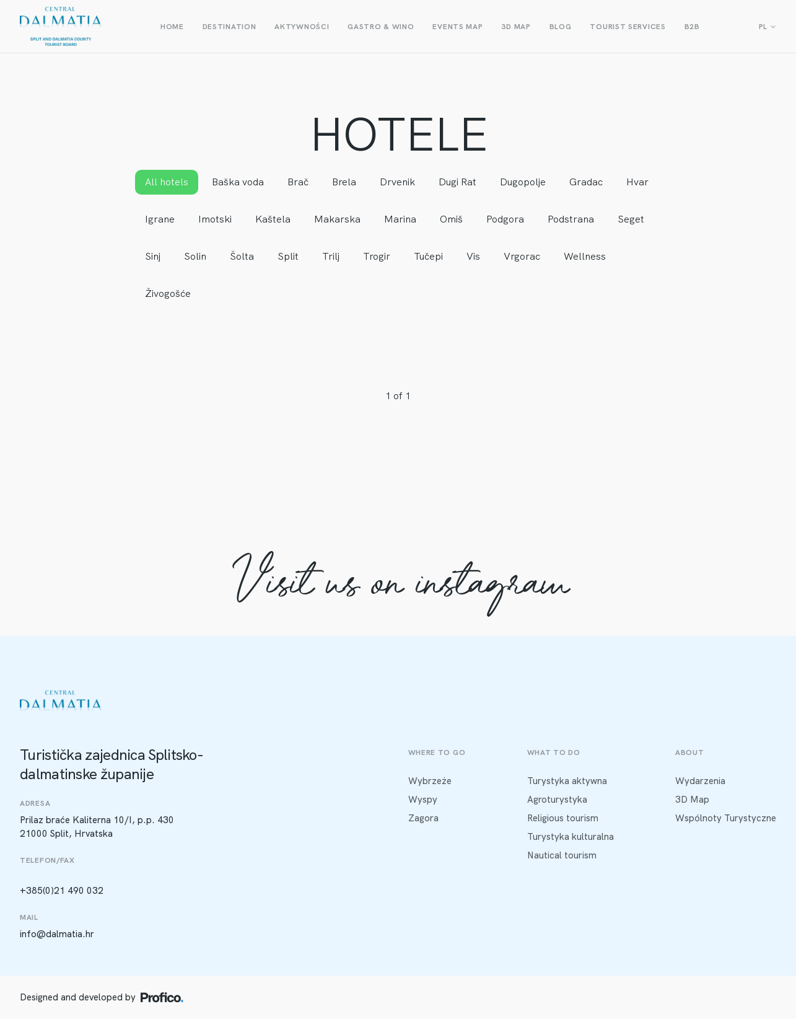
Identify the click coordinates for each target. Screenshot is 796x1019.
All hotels (166, 181)
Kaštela (273, 219)
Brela (344, 181)
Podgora (505, 219)
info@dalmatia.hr (57, 934)
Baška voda (238, 181)
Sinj (152, 256)
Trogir (376, 256)
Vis (473, 256)
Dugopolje (523, 181)
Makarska (337, 219)
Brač (297, 181)
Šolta (242, 256)
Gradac (586, 181)
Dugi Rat (457, 181)
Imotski (215, 219)
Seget (631, 219)
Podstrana (571, 219)
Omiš (451, 219)
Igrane (160, 219)
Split (288, 256)
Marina (400, 219)
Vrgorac (522, 256)
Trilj (330, 256)
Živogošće (168, 293)
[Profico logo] (162, 997)
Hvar (637, 181)
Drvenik (397, 181)
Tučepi (428, 256)
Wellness (585, 256)
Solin (195, 256)
